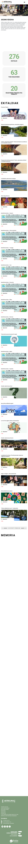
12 (19, 528)
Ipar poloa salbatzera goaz (7, 403)
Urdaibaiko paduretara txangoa (8, 178)
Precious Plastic (4, 107)
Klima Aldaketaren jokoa (6, 491)
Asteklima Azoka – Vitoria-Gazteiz (8, 230)
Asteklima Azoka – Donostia (7, 282)
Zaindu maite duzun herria (7, 438)
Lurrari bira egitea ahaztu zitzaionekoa (10, 420)
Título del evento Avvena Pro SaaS (9, 334)
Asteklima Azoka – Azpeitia (7, 369)
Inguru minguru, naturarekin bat (8, 473)
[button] (24, 2)
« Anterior (5, 528)
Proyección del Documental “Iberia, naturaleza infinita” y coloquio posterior (14, 160)
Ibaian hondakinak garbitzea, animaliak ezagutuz (12, 124)
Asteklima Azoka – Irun (6, 265)
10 (16, 528)
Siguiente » (23, 528)
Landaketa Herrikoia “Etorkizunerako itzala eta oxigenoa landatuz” (12, 456)
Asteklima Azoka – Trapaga (7, 248)
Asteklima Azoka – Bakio (6, 351)
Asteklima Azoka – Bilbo (6, 299)
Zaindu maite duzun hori (6, 386)
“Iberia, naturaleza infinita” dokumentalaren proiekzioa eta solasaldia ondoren (14, 142)
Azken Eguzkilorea (5, 196)
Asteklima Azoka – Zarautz (7, 213)
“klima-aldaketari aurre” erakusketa (9, 508)
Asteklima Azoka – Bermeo (7, 317)
